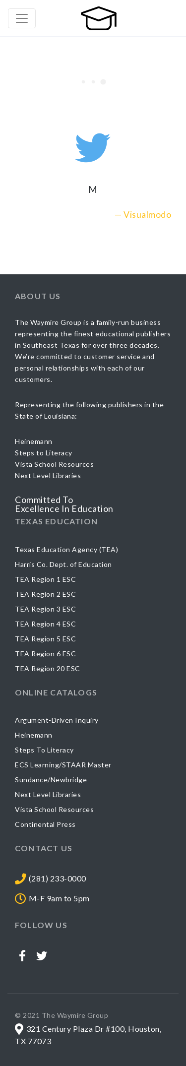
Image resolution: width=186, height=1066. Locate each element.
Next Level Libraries (48, 794)
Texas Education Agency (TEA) (66, 549)
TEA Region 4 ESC (45, 624)
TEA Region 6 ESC (45, 653)
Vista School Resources (54, 809)
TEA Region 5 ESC (45, 638)
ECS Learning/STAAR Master (63, 764)
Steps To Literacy (44, 750)
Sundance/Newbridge (51, 779)
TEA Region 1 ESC (45, 579)
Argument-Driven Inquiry (57, 720)
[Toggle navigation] (22, 18)
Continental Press (45, 824)
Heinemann (34, 735)
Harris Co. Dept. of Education (63, 564)
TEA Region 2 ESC (45, 594)
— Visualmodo (143, 214)
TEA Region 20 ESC (47, 668)
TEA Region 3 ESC (45, 609)
